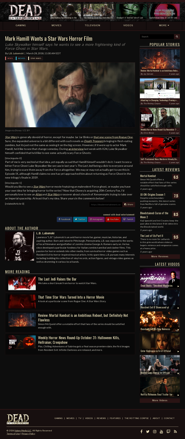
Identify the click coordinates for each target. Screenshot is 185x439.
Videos (89, 418)
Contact (169, 418)
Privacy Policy (28, 433)
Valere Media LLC (22, 430)
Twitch (128, 219)
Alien (38, 194)
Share (128, 204)
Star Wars (36, 58)
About (156, 418)
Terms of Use (13, 433)
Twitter (80, 219)
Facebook (64, 219)
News (10, 58)
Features (115, 418)
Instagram (96, 219)
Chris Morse (148, 133)
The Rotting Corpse (151, 103)
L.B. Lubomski (16, 53)
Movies (21, 58)
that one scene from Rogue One (113, 137)
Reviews (101, 418)
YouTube (113, 219)
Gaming (58, 418)
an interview (76, 149)
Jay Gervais (148, 74)
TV (79, 418)
